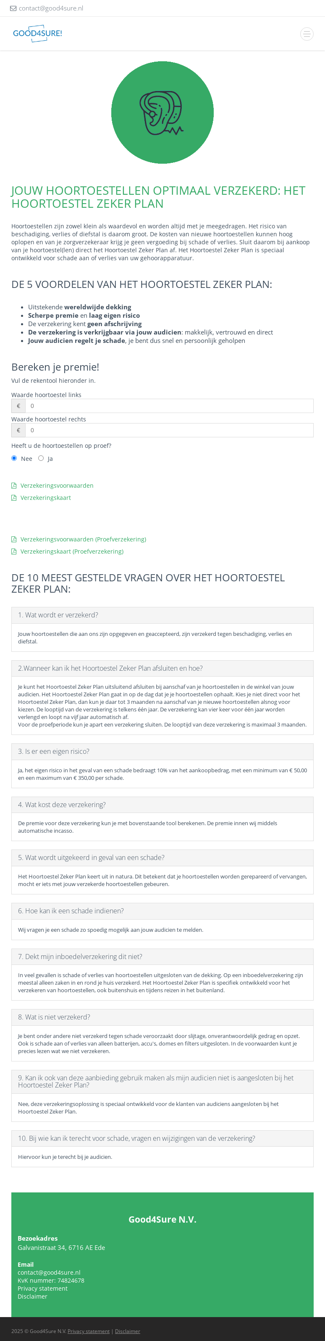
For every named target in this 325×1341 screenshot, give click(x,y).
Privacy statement (43, 1288)
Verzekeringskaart (41, 498)
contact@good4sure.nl (49, 1272)
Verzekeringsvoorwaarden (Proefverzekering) (78, 539)
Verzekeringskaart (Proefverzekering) (67, 551)
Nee (26, 459)
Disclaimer (32, 1296)
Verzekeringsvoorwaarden (52, 485)
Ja (50, 459)
